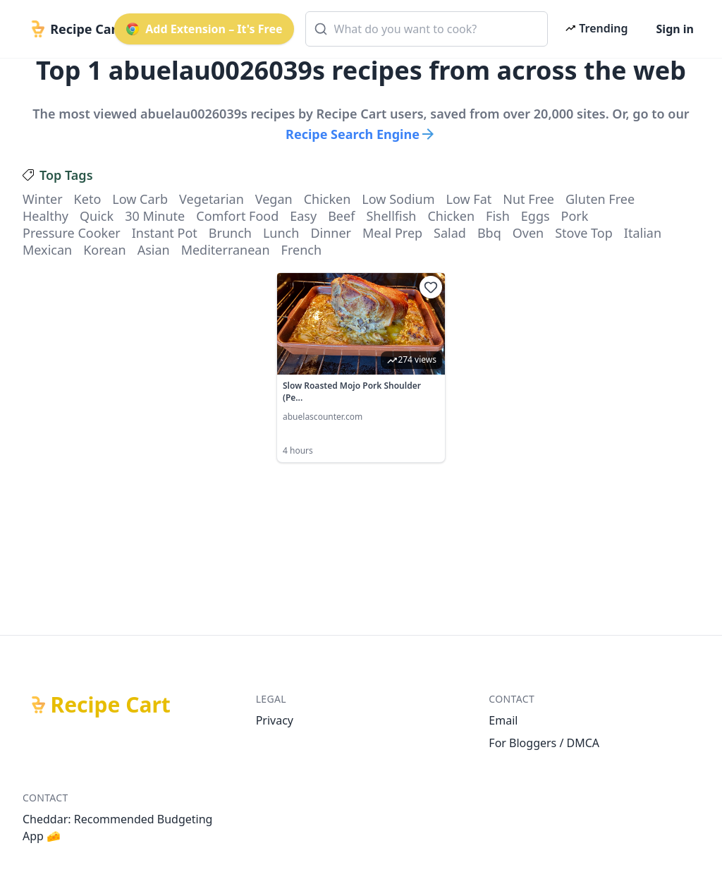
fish (498, 215)
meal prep (392, 232)
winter (43, 198)
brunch (230, 232)
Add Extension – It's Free (204, 29)
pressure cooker (72, 232)
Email (503, 720)
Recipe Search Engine (361, 134)
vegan (274, 198)
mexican (47, 249)
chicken (327, 198)
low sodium (398, 198)
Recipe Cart (111, 705)
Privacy (274, 720)
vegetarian (211, 198)
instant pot (164, 232)
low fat (469, 198)
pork (575, 215)
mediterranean (225, 249)
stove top (584, 232)
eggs (535, 215)
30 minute (155, 215)
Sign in (675, 29)
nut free (528, 198)
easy (303, 215)
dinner (330, 232)
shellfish (391, 215)
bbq (489, 232)
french (301, 249)
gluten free (600, 198)
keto (88, 198)
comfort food (237, 215)
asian (153, 249)
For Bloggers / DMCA (544, 743)
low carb (140, 198)
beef (341, 215)
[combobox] (427, 29)
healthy (45, 215)
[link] (361, 367)
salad (450, 232)
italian (642, 232)
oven (528, 232)
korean (104, 249)
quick (97, 215)
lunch (281, 232)
